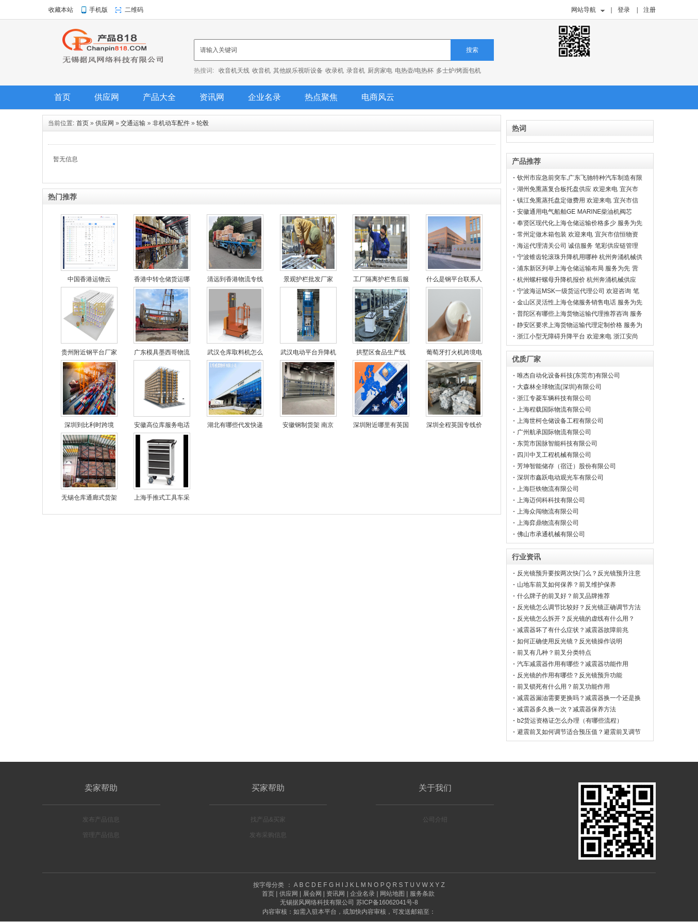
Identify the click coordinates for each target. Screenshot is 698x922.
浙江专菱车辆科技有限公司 (554, 398)
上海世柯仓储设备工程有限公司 (560, 420)
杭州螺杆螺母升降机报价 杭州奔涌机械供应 (576, 279)
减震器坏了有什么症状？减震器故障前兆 (572, 630)
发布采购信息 (268, 835)
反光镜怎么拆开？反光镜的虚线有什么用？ (576, 618)
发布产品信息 (101, 819)
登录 (624, 9)
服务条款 (422, 893)
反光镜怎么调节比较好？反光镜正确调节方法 (579, 607)
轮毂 (202, 123)
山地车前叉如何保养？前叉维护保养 (566, 584)
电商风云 (377, 97)
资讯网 (212, 97)
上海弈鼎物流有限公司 (548, 522)
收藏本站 (60, 9)
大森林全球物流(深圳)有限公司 (559, 386)
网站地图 (392, 893)
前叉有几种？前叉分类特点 (554, 652)
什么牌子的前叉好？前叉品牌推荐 (563, 596)
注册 (649, 9)
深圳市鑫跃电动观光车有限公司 (560, 477)
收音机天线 (234, 70)
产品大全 (159, 97)
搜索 (472, 50)
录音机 (355, 70)
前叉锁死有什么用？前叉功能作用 (563, 686)
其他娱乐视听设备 (298, 70)
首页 (62, 97)
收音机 (261, 70)
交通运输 (133, 123)
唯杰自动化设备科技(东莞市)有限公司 (568, 375)
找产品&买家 (268, 819)
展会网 (312, 893)
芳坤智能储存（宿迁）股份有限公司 (566, 466)
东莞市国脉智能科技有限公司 (557, 443)
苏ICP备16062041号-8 (387, 902)
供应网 (106, 97)
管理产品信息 (101, 835)
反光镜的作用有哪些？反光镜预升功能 (569, 675)
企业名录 (264, 97)
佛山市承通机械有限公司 (551, 534)
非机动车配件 (171, 123)
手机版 (98, 9)
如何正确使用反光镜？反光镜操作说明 (569, 641)
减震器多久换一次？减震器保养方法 (566, 709)
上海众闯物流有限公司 (548, 511)
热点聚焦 (321, 97)
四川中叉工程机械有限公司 (554, 454)
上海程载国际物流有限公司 (554, 409)
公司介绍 (435, 819)
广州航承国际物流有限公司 (554, 432)
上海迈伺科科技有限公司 (551, 500)
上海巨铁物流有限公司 (548, 488)
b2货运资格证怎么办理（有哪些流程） (570, 720)
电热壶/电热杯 (414, 70)
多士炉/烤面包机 (458, 70)
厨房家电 (380, 70)
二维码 (134, 9)
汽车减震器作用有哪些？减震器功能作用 (572, 664)
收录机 (334, 70)
